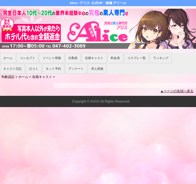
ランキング (160, 58)
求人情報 (97, 69)
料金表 (115, 58)
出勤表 (73, 58)
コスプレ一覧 (136, 58)
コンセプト (27, 58)
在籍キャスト (94, 58)
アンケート (76, 69)
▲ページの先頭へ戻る (176, 91)
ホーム (8, 58)
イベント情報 (52, 58)
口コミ (33, 69)
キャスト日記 (12, 69)
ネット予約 (53, 69)
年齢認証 (8, 77)
